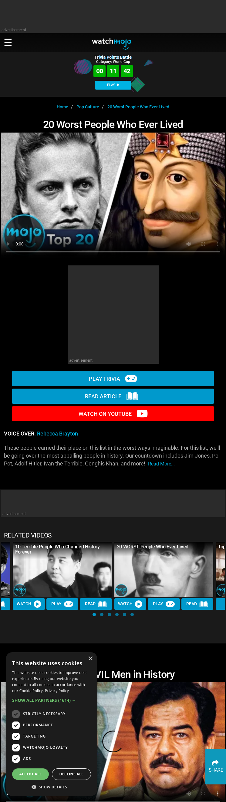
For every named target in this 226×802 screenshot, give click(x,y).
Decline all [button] (71, 774)
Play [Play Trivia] (62, 604)
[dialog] (51, 724)
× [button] (90, 658)
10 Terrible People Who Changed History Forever (57, 549)
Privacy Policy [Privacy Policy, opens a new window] (57, 690)
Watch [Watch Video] (29, 604)
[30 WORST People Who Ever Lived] (164, 569)
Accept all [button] (30, 774)
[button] (94, 614)
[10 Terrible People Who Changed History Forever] (62, 569)
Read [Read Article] (96, 604)
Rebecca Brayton (57, 434)
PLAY (113, 85)
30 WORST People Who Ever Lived (152, 547)
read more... (161, 464)
